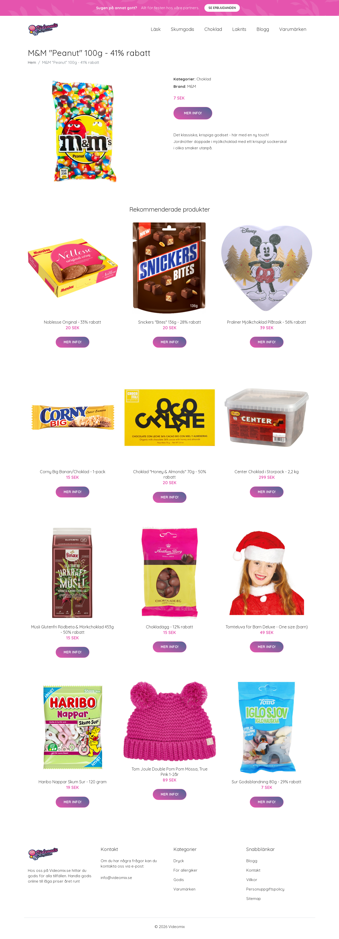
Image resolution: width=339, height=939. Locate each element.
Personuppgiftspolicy (265, 892)
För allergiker (185, 873)
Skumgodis (182, 31)
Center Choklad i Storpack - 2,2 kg (267, 475)
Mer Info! (193, 116)
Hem (32, 66)
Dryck (178, 864)
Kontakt (253, 873)
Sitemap (253, 902)
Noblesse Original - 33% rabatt (72, 325)
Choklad (213, 31)
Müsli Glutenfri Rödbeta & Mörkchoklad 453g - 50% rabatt (72, 633)
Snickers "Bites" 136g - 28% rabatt (169, 325)
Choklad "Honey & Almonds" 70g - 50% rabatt (169, 478)
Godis (178, 883)
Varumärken (292, 31)
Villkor (251, 883)
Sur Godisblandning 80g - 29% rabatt (266, 785)
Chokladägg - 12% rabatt (169, 630)
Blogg (262, 31)
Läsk (156, 31)
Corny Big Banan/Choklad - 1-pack (72, 475)
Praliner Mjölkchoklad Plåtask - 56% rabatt (266, 325)
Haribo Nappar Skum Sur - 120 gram (73, 785)
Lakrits (239, 31)
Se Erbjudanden (222, 8)
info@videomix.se (116, 881)
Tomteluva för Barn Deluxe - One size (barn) (267, 630)
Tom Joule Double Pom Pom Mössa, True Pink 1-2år (169, 775)
